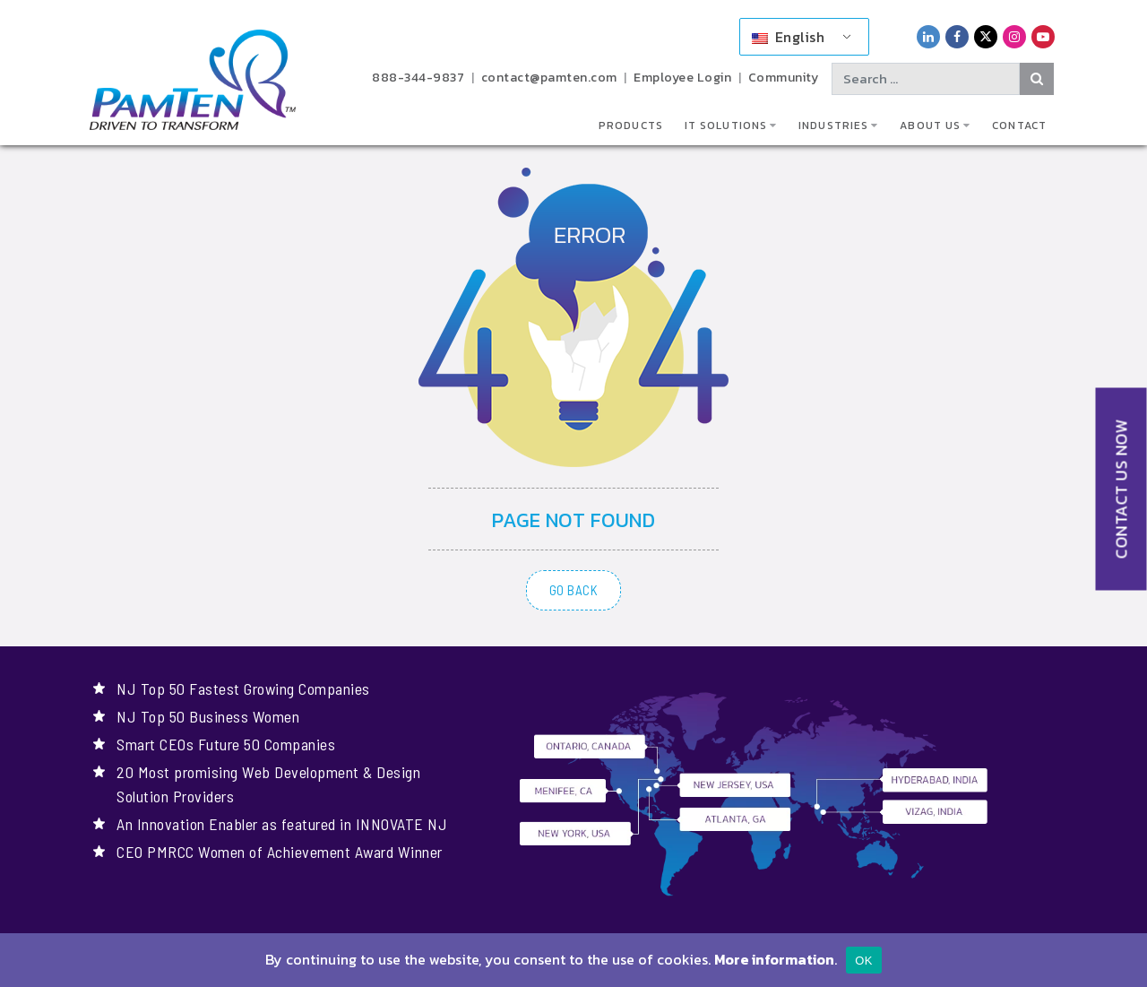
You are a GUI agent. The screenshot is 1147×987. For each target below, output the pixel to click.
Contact (1019, 125)
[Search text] (926, 79)
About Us (930, 125)
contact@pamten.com (549, 77)
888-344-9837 (418, 77)
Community (783, 77)
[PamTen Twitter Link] (985, 36)
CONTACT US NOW (1121, 489)
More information (774, 959)
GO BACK (574, 590)
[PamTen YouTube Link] (1043, 36)
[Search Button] (1037, 79)
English (788, 37)
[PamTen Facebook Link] (957, 36)
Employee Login (682, 77)
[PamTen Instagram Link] (1014, 36)
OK (863, 960)
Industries (833, 125)
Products (631, 125)
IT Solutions (726, 125)
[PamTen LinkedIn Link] (928, 36)
